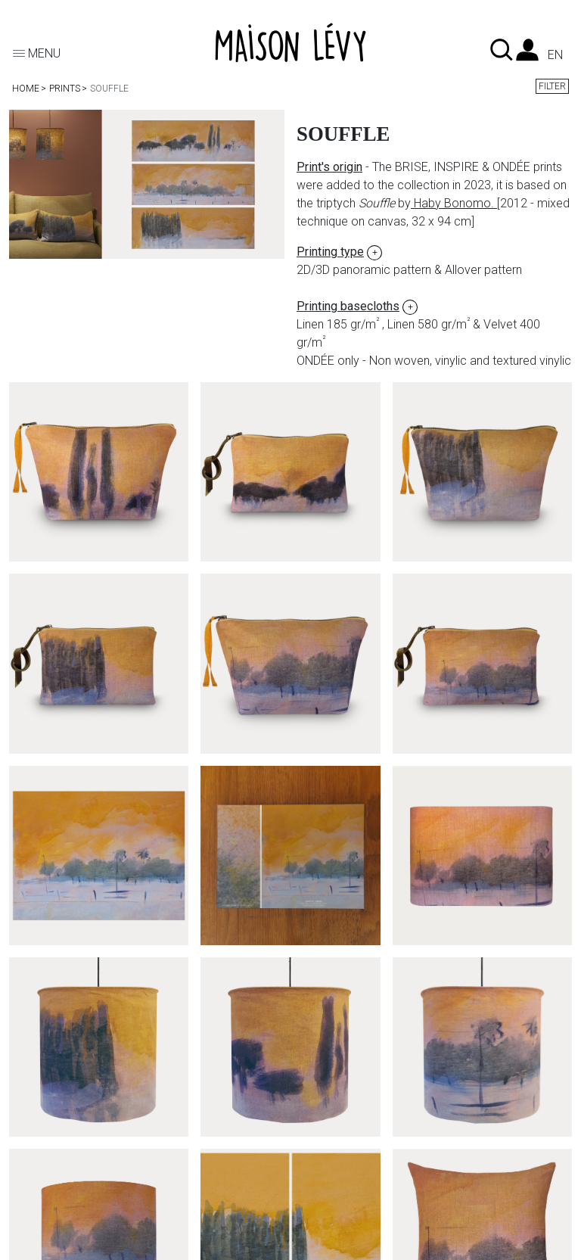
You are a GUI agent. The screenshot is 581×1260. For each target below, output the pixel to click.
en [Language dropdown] (555, 55)
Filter (552, 86)
